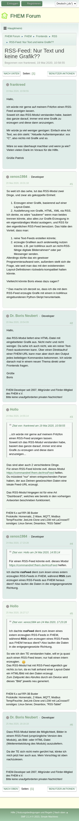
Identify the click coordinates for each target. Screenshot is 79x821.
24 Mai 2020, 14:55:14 (17, 416)
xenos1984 (18, 176)
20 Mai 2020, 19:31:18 (17, 183)
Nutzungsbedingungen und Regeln (34, 812)
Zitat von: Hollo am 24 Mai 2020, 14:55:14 (36, 552)
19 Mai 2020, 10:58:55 (17, 91)
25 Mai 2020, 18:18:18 (17, 723)
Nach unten (11, 73)
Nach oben (11, 789)
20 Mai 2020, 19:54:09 (17, 322)
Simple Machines (49, 816)
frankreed (17, 84)
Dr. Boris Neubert (23, 316)
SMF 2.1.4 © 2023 (30, 816)
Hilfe (13, 812)
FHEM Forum (25, 16)
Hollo (14, 409)
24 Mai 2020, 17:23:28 (17, 543)
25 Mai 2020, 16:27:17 (17, 612)
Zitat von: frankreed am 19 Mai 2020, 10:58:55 (38, 425)
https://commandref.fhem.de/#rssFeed (30, 472)
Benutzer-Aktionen (62, 73)
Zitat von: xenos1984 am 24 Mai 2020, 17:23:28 (39, 622)
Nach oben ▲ (61, 812)
